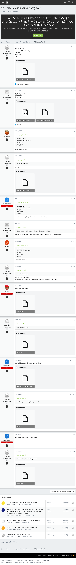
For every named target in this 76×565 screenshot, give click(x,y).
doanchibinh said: (22, 227)
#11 (74, 360)
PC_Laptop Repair (26, 504)
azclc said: (20, 324)
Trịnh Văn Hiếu (11, 515)
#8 (74, 266)
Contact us (38, 555)
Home (67, 555)
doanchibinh (7, 204)
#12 (74, 394)
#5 (74, 198)
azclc (7, 291)
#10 (74, 320)
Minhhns (9, 504)
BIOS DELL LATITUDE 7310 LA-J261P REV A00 (22, 527)
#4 (74, 156)
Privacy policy (57, 555)
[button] (3, 2)
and (23, 84)
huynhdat (9, 529)
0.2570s (27, 562)
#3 (74, 131)
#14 (74, 451)
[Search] (73, 2)
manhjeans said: (21, 398)
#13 (74, 435)
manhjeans (6, 366)
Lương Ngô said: (21, 135)
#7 (74, 241)
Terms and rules (47, 555)
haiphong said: (21, 160)
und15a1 (7, 246)
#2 (74, 90)
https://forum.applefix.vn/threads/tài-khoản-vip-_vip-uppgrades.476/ (36, 279)
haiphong (7, 136)
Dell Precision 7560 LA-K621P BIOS (18, 534)
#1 (74, 46)
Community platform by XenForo (18, 560)
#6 (74, 223)
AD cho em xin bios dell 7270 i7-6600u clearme (22, 502)
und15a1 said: (21, 270)
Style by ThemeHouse (43, 560)
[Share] (71, 46)
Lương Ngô (6, 11)
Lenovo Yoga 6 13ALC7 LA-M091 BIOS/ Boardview (23, 520)
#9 (74, 286)
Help (63, 555)
